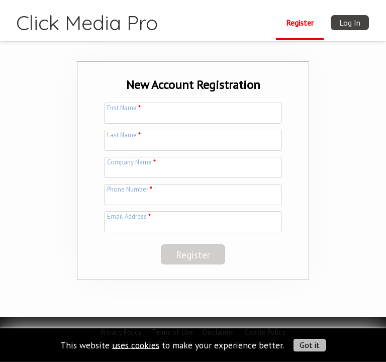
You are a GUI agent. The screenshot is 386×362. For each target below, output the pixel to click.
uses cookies (135, 344)
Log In (349, 23)
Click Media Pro (87, 22)
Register (300, 23)
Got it (310, 345)
